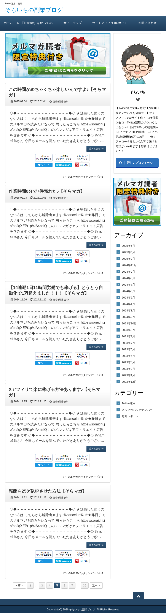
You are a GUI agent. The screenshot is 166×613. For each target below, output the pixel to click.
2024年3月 (128, 310)
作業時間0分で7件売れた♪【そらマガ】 (47, 191)
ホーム (8, 22)
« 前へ (19, 585)
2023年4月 (128, 362)
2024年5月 (128, 297)
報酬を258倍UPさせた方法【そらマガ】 (48, 491)
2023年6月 (128, 349)
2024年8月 (128, 278)
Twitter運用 (129, 403)
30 (84, 585)
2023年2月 (128, 368)
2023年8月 (128, 336)
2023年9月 (128, 330)
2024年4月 (128, 304)
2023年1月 (128, 375)
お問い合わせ (147, 22)
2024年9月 (128, 271)
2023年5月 (128, 355)
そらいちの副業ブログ (34, 10)
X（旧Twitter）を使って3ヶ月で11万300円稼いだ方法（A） (35, 26)
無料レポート (130, 416)
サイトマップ (72, 22)
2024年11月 (129, 265)
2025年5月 (128, 252)
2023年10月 (129, 323)
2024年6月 (128, 291)
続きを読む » (96, 148)
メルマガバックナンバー (81, 177)
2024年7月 (128, 284)
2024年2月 (128, 317)
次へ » (96, 585)
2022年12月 (129, 381)
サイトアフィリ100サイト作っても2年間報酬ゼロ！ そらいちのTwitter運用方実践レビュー (110, 26)
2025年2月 (128, 258)
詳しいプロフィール (139, 162)
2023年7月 (128, 342)
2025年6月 (128, 245)
